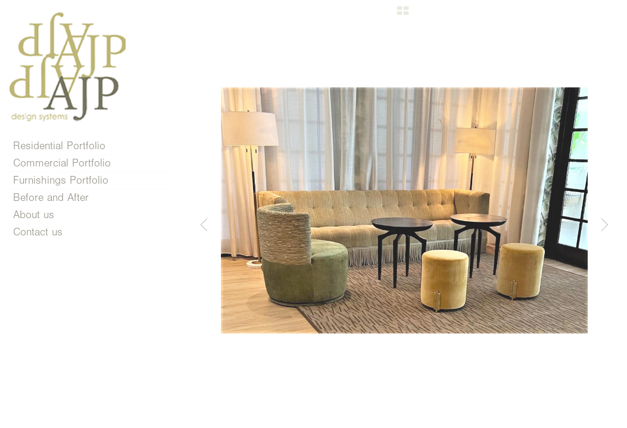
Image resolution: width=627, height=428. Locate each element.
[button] (403, 15)
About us (33, 215)
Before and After (51, 197)
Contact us (38, 232)
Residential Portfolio (66, 146)
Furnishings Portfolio (68, 180)
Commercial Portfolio (69, 163)
